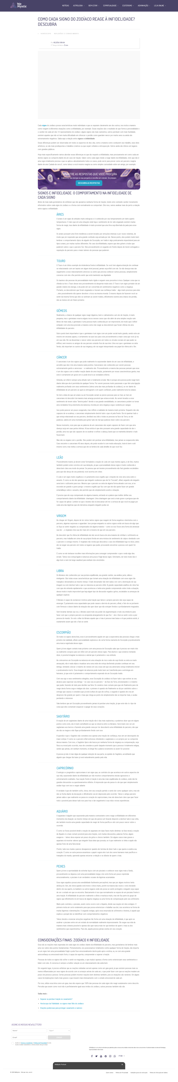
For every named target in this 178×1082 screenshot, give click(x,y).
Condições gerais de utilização (139, 1072)
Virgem (61, 516)
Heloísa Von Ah (59, 42)
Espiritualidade (110, 5)
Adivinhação (143, 5)
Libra (60, 571)
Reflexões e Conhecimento (66, 33)
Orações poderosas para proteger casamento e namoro (61, 1008)
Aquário (62, 811)
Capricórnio (65, 768)
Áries (60, 214)
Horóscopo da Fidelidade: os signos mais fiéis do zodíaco (62, 1003)
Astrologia (78, 5)
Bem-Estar (93, 5)
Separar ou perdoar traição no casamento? (56, 999)
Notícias (65, 5)
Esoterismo (127, 5)
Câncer (62, 357)
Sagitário (63, 716)
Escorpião (64, 632)
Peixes (61, 866)
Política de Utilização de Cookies (159, 1072)
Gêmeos (62, 311)
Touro (61, 261)
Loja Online (159, 5)
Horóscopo (46, 33)
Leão (60, 457)
